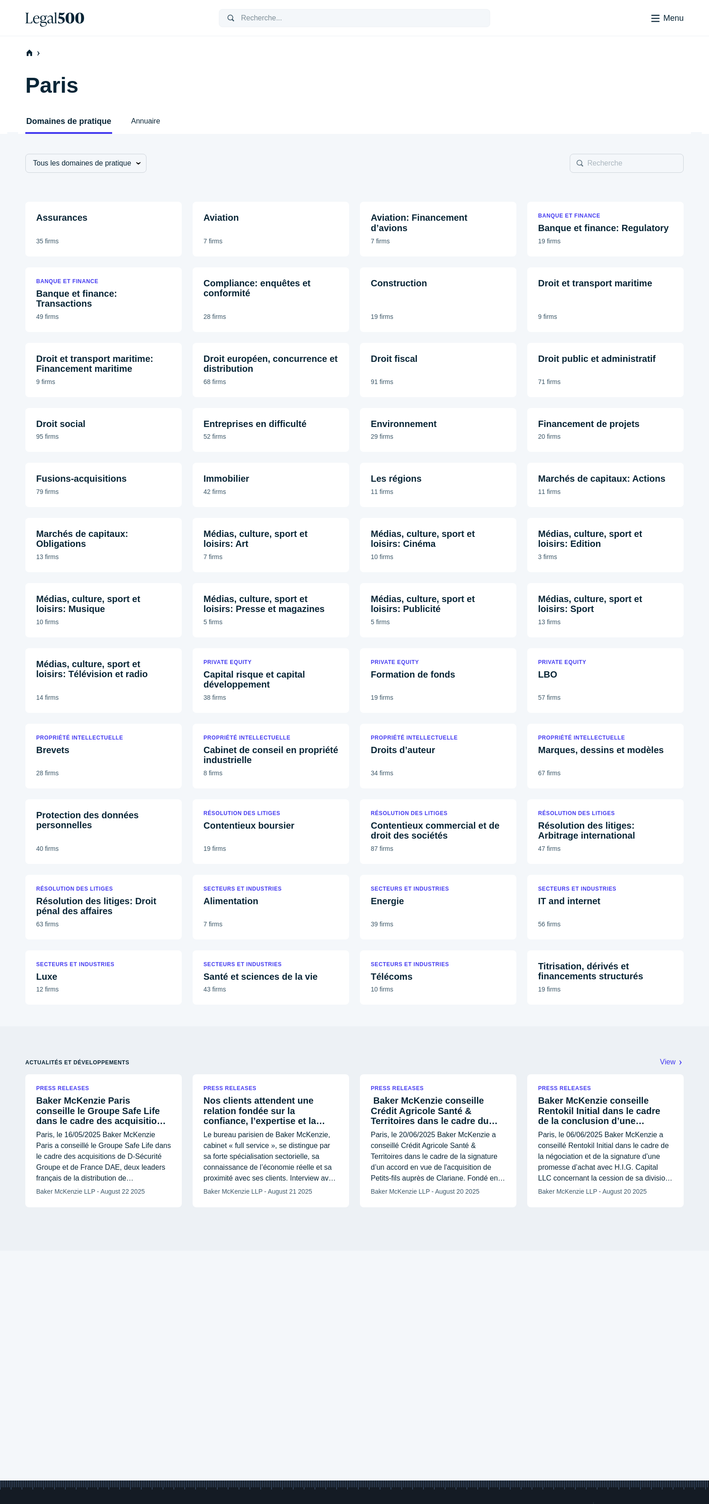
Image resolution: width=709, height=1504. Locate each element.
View (672, 1062)
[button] (103, 229)
